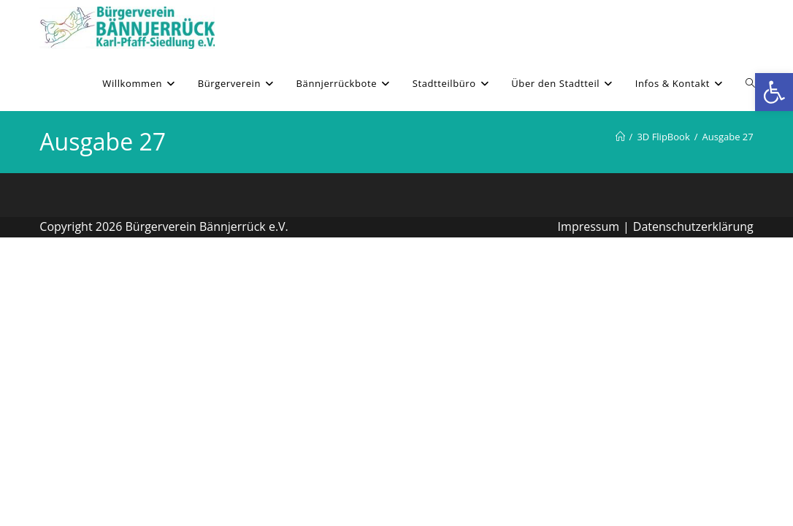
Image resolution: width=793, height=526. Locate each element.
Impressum (588, 226)
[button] (774, 92)
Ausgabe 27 (728, 136)
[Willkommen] (620, 136)
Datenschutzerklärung (693, 226)
